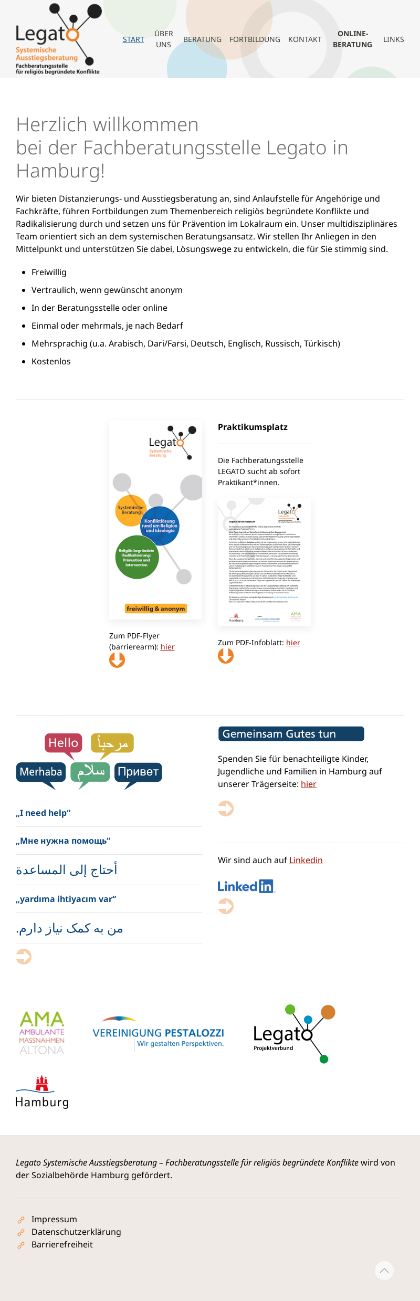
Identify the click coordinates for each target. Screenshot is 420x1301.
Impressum (54, 1219)
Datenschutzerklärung (76, 1231)
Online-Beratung (352, 38)
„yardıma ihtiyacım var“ (66, 899)
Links (393, 39)
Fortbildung (254, 39)
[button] (384, 1270)
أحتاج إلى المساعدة (67, 869)
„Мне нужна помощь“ (63, 840)
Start (133, 39)
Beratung (202, 39)
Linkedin (306, 860)
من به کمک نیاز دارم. (69, 927)
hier (309, 784)
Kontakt (305, 39)
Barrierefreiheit (62, 1244)
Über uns (163, 38)
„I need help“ (43, 813)
